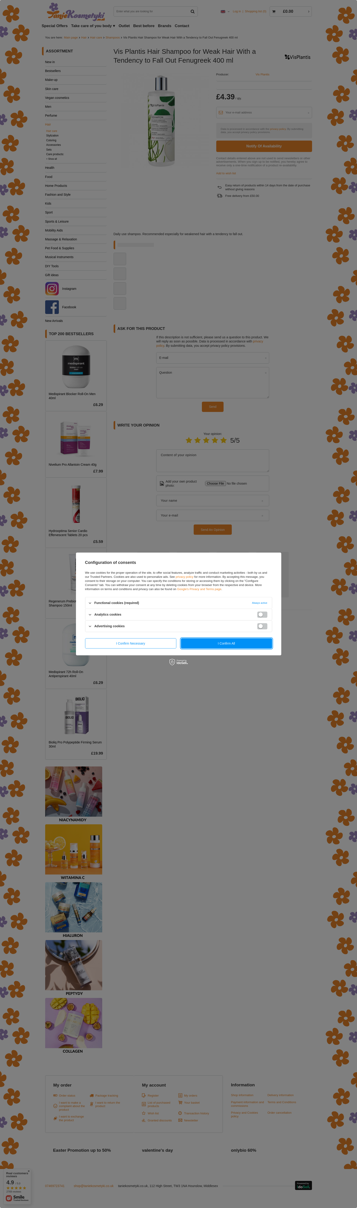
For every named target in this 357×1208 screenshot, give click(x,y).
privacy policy (184, 576)
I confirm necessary (130, 643)
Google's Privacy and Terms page (199, 589)
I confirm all (226, 643)
